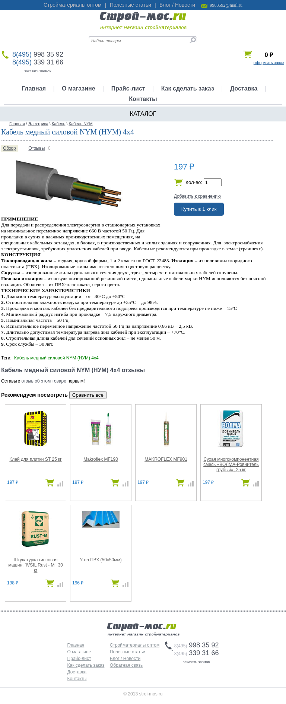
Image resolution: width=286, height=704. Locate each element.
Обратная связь (126, 665)
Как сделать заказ (187, 88)
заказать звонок (37, 71)
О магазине (78, 88)
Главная (34, 88)
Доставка (244, 88)
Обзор (9, 148)
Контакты (143, 99)
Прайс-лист (128, 88)
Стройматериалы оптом (73, 5)
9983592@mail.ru (226, 5)
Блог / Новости (177, 5)
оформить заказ (269, 62)
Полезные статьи (130, 5)
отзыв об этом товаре (43, 381)
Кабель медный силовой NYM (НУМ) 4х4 (56, 358)
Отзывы (36, 148)
